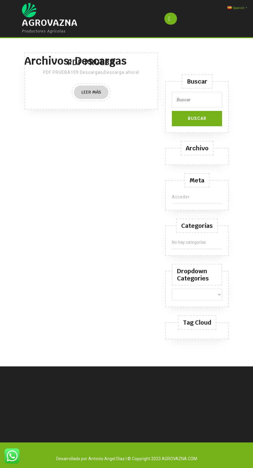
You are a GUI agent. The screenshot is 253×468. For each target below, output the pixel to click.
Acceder (181, 196)
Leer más (94, 36)
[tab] (170, 19)
